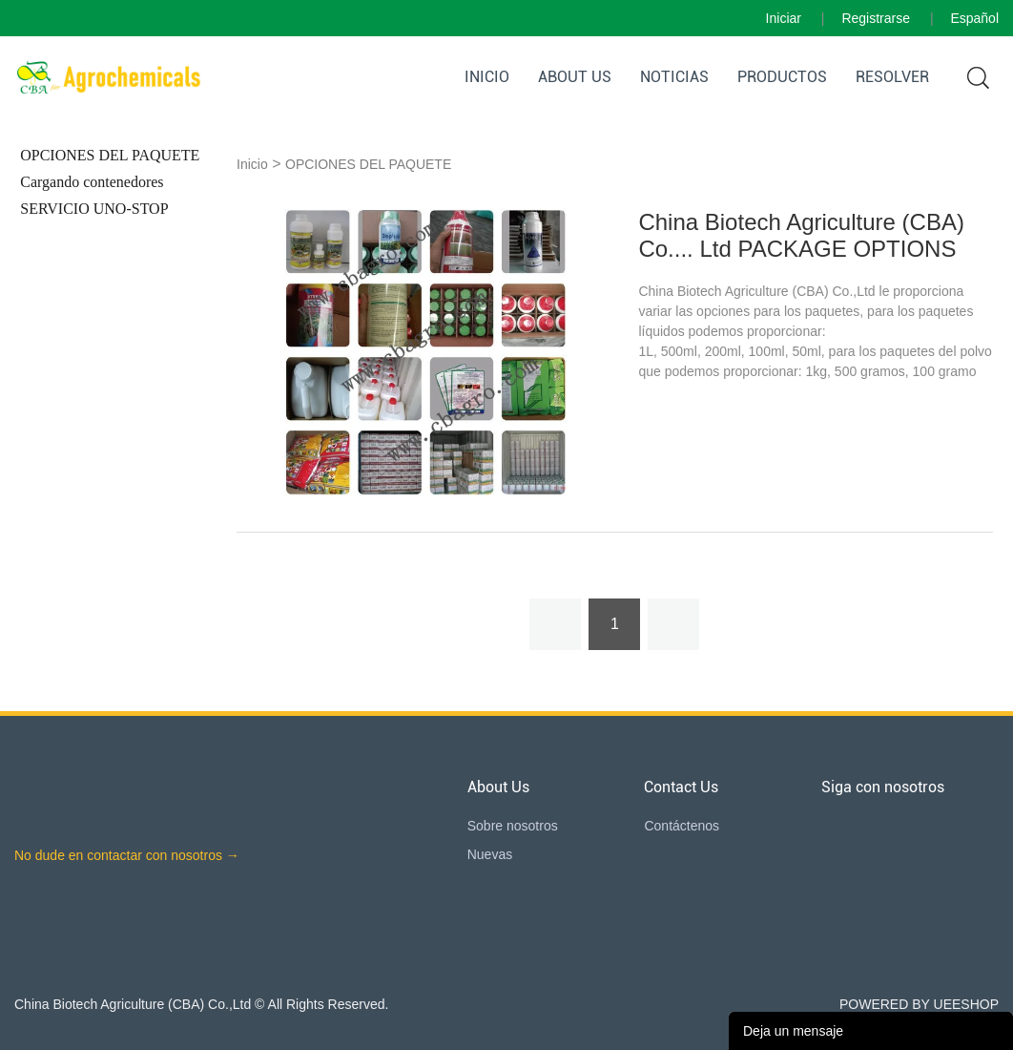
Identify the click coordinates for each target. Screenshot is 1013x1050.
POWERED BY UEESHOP (919, 1004)
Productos (782, 77)
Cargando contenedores (91, 182)
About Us (574, 77)
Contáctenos (681, 825)
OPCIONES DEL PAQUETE (109, 155)
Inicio (487, 77)
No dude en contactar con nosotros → (126, 855)
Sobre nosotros (512, 825)
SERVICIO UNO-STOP (94, 208)
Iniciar (783, 18)
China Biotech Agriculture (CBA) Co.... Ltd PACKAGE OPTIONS (800, 235)
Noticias (674, 77)
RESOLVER (892, 77)
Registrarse (875, 18)
